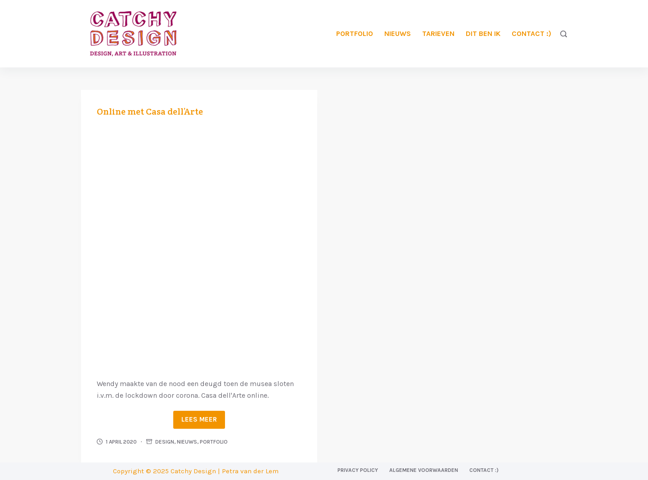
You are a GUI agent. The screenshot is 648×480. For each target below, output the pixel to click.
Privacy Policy (358, 470)
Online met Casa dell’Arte (150, 111)
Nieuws (397, 33)
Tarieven (438, 33)
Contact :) (531, 33)
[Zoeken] (563, 34)
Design (164, 442)
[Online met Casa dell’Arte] (199, 246)
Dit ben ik (483, 33)
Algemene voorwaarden (423, 470)
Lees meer (199, 419)
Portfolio (354, 33)
